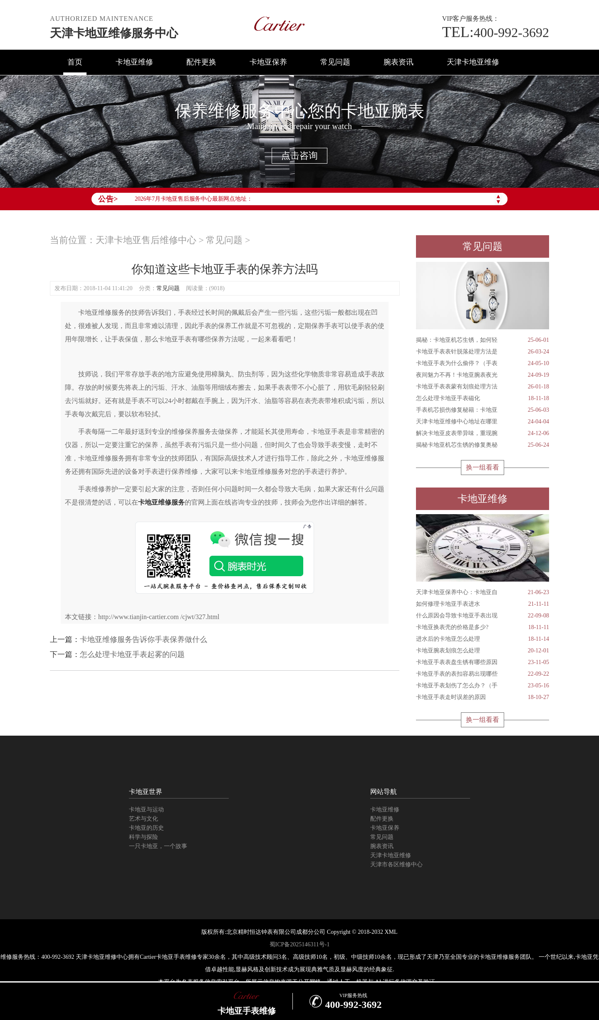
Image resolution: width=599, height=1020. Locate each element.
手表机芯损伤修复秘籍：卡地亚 (482, 410)
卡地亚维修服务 (161, 502)
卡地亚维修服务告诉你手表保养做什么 (143, 639)
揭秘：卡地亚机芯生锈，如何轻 (482, 340)
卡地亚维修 (134, 62)
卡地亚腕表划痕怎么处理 (482, 651)
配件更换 (201, 62)
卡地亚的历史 (146, 828)
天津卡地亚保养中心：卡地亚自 (482, 592)
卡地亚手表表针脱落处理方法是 (482, 352)
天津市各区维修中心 (396, 864)
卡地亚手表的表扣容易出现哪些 (482, 674)
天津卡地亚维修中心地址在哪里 (482, 422)
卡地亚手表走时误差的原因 (482, 697)
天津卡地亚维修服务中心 (114, 33)
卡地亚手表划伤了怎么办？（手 (482, 686)
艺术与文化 (143, 819)
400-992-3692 (495, 32)
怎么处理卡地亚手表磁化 (482, 398)
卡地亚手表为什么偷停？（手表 (482, 363)
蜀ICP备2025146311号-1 (300, 944)
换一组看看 (482, 467)
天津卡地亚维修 (473, 62)
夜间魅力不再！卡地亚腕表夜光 (482, 375)
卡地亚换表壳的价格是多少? (482, 627)
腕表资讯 (398, 62)
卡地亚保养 (268, 62)
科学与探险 (143, 837)
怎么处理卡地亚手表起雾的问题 (132, 654)
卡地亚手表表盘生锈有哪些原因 (482, 662)
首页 (74, 62)
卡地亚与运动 (146, 809)
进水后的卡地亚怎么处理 (482, 639)
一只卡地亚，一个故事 (158, 846)
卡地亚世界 (145, 791)
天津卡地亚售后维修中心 (146, 240)
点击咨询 (299, 155)
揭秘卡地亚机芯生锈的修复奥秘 (482, 445)
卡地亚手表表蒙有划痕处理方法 (482, 387)
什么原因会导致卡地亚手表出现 (482, 616)
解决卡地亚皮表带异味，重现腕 (482, 433)
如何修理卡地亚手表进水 (482, 604)
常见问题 (335, 62)
